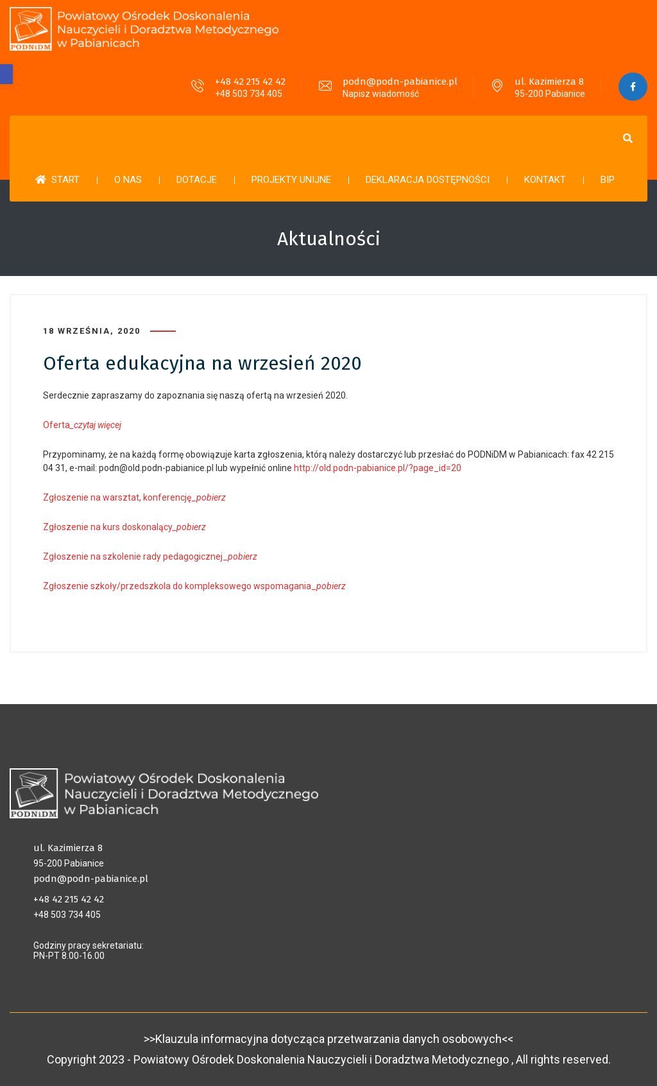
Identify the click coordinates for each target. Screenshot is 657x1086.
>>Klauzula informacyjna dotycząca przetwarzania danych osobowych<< (328, 1039)
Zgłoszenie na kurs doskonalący (108, 527)
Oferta (82, 425)
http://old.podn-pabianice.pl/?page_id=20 (377, 468)
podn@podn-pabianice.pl (400, 81)
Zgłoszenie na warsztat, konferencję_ (135, 497)
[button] (6, 74)
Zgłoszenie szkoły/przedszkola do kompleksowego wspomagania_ (194, 586)
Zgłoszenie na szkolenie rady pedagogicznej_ (150, 556)
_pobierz (189, 527)
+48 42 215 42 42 (250, 81)
